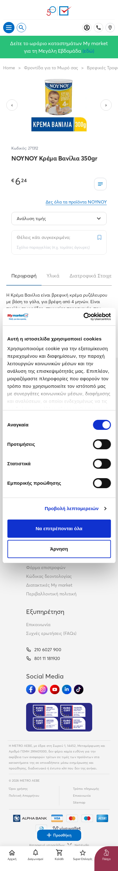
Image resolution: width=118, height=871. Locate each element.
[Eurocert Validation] (59, 717)
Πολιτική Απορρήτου (24, 796)
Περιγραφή (24, 275)
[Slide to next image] (106, 105)
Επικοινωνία (38, 624)
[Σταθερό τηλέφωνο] (98, 27)
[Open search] (21, 27)
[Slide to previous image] (12, 105)
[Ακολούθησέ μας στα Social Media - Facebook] (31, 689)
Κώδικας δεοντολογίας (49, 576)
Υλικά (53, 275)
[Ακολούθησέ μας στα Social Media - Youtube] (54, 689)
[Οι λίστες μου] (100, 184)
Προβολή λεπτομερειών (72, 508)
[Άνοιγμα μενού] (8, 27)
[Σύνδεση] (87, 27)
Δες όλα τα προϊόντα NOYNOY (76, 201)
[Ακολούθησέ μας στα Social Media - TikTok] (78, 689)
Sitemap (79, 802)
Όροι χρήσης (18, 789)
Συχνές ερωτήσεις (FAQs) (51, 633)
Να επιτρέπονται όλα (59, 528)
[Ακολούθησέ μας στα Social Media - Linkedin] (66, 689)
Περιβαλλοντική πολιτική (51, 594)
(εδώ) (88, 51)
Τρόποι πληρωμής (86, 789)
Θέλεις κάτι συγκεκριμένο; (43, 237)
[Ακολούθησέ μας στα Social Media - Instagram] (43, 689)
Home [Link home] (9, 68)
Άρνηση (59, 549)
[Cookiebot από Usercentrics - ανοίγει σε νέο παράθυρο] (84, 317)
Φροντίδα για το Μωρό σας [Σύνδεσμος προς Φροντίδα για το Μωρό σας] (51, 68)
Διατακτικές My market (49, 585)
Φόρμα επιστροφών (45, 567)
